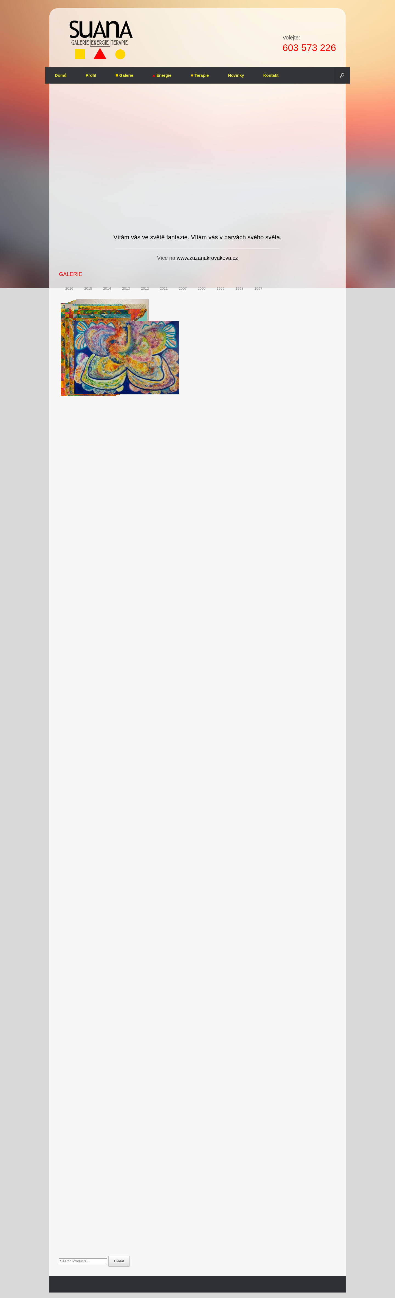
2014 (107, 288)
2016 (69, 288)
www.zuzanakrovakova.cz (207, 258)
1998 (239, 288)
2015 (88, 288)
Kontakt (271, 75)
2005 (201, 288)
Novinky (236, 75)
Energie (162, 75)
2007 (183, 288)
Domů (61, 75)
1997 (258, 288)
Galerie (124, 75)
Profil (91, 75)
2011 (164, 288)
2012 (145, 288)
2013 (126, 288)
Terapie (200, 75)
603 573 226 (309, 47)
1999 (220, 288)
